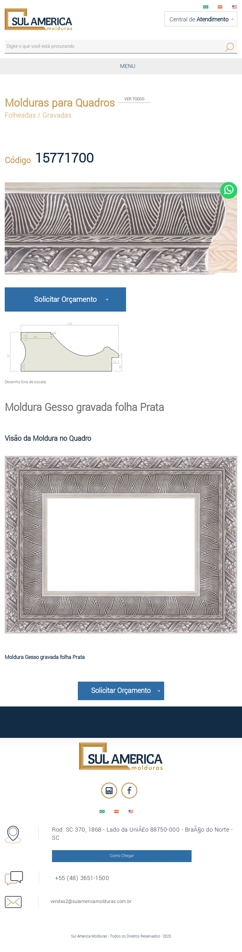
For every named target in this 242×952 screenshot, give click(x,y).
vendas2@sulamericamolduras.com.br (96, 897)
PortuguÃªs (205, 6)
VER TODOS (134, 98)
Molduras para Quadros (60, 101)
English (234, 6)
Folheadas (21, 114)
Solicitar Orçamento (65, 298)
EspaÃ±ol (220, 6)
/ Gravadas (55, 114)
